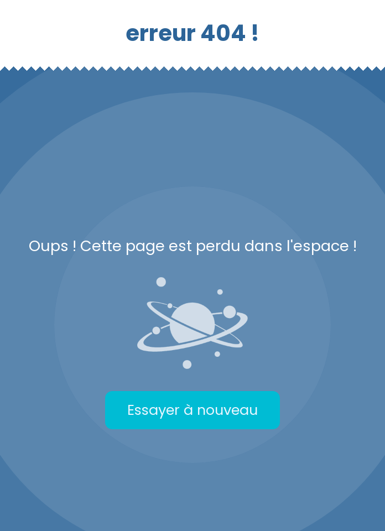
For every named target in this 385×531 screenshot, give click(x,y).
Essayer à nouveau (192, 410)
